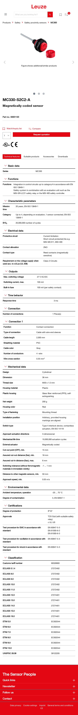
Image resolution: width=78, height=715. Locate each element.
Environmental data (16, 487)
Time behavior (13, 295)
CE (41, 708)
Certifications (13, 505)
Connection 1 (14, 321)
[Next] (73, 62)
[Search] (50, 14)
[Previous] (5, 62)
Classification (13, 557)
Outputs (11, 271)
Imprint (42, 705)
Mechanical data (15, 366)
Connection (12, 308)
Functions (11, 178)
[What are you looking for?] (31, 14)
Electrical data (13, 230)
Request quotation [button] (41, 134)
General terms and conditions (60, 705)
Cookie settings (30, 705)
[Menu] (6, 14)
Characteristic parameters (20, 200)
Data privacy (15, 705)
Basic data (11, 165)
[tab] (12, 156)
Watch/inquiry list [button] (12, 128)
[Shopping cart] (73, 13)
